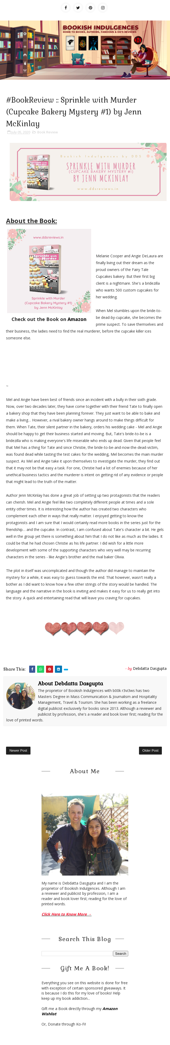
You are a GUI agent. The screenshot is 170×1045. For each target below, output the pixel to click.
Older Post (150, 750)
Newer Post (18, 750)
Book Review (47, 132)
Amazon (77, 319)
